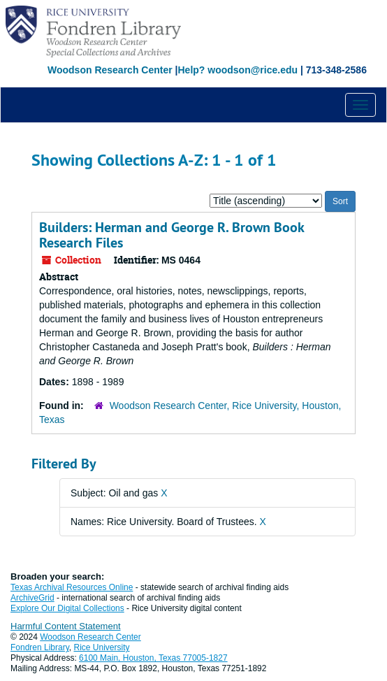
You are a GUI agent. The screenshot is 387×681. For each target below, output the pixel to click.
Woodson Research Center (110, 70)
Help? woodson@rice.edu (237, 70)
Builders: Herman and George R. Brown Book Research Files (171, 235)
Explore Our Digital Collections (67, 608)
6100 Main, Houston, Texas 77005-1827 (153, 658)
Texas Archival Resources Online (71, 587)
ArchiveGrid (32, 598)
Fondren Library (39, 647)
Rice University (102, 647)
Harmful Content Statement (65, 626)
